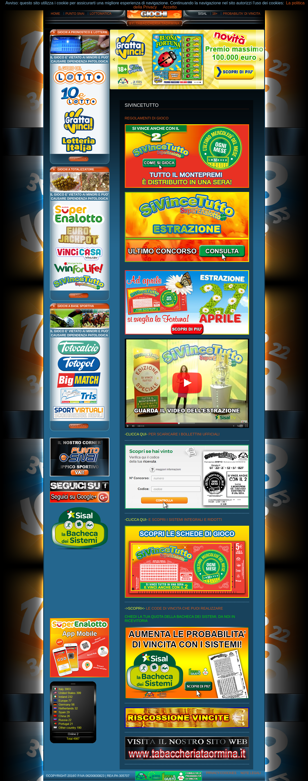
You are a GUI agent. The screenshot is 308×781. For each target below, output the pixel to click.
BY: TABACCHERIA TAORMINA (154, 23)
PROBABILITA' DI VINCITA (241, 13)
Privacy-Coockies (221, 773)
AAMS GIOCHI (78, 426)
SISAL (202, 13)
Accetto (170, 7)
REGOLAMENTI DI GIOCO (147, 118)
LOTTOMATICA (100, 13)
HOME (55, 13)
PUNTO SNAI (75, 13)
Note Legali (251, 773)
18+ (214, 13)
